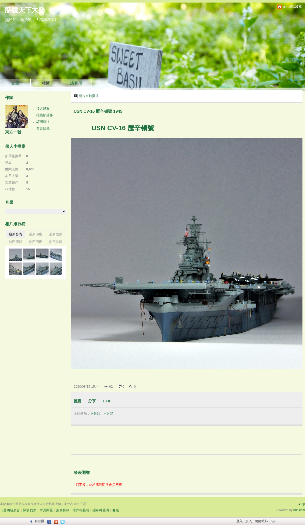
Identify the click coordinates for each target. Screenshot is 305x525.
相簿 (46, 83)
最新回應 (35, 234)
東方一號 (13, 132)
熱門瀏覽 (15, 242)
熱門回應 (35, 242)
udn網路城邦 (292, 7)
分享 (92, 401)
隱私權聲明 (101, 510)
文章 (15, 83)
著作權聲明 (81, 510)
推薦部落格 (44, 115)
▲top (301, 504)
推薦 (77, 401)
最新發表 (15, 234)
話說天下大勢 (25, 10)
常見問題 (46, 510)
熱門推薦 (55, 242)
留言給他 (43, 128)
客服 (115, 510)
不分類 (95, 413)
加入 (248, 521)
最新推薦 (55, 234)
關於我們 (29, 510)
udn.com (299, 510)
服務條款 (62, 510)
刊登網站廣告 (10, 510)
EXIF (107, 401)
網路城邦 (261, 521)
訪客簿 (76, 83)
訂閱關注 (43, 122)
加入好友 (43, 108)
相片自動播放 (89, 96)
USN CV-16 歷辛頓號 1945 (98, 111)
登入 (239, 521)
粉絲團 (39, 521)
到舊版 (56, 11)
